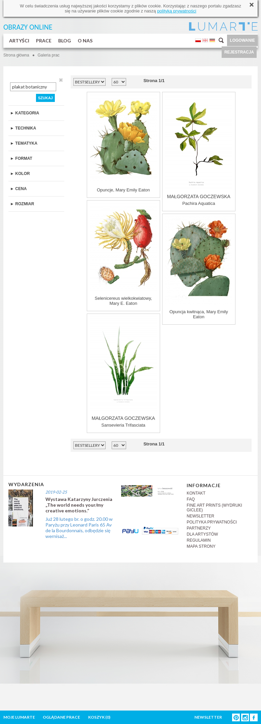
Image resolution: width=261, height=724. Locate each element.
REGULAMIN (199, 540)
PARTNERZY (199, 528)
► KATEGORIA (24, 113)
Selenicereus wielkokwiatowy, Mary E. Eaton (123, 254)
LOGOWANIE (242, 40)
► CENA (18, 188)
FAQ (191, 499)
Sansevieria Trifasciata (123, 372)
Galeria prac (49, 55)
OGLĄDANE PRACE (61, 717)
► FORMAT (21, 158)
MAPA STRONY (201, 546)
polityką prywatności (176, 10)
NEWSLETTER (200, 516)
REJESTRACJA (239, 52)
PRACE (43, 40)
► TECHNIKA (23, 128)
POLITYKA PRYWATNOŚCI (212, 522)
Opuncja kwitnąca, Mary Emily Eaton (198, 267)
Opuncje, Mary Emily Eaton (123, 143)
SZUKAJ (45, 98)
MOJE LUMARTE (19, 717)
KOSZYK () (99, 717)
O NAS (85, 40)
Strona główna (16, 55)
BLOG (64, 40)
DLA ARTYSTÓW (202, 534)
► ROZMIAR (22, 204)
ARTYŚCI (19, 40)
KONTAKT (196, 493)
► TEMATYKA (23, 143)
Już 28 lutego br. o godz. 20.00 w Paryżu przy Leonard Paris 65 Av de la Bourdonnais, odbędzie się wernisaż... (79, 527)
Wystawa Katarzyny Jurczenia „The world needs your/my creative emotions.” (78, 504)
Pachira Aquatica (198, 150)
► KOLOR (20, 173)
